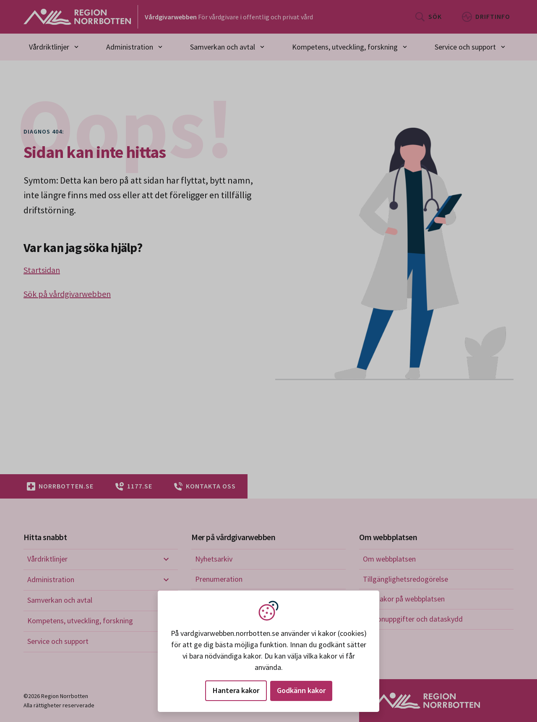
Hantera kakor (236, 690)
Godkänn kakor (301, 690)
